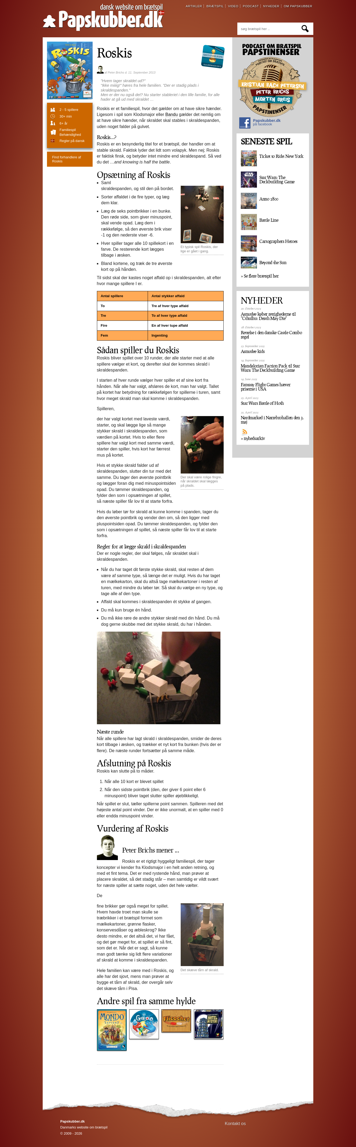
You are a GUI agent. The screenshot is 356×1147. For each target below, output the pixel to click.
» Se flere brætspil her (260, 276)
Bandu (171, 114)
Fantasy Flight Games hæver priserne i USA (265, 387)
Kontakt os (235, 1123)
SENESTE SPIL (266, 141)
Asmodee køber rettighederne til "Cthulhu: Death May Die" (268, 316)
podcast (251, 6)
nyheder (271, 6)
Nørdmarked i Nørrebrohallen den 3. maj (272, 420)
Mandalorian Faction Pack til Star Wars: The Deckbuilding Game (270, 368)
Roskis (114, 52)
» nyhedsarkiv (253, 438)
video (233, 6)
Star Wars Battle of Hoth (262, 403)
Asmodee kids (253, 351)
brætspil (215, 6)
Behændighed (70, 135)
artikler (194, 6)
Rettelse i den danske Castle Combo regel (271, 334)
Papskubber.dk (260, 124)
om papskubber (298, 6)
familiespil (68, 130)
